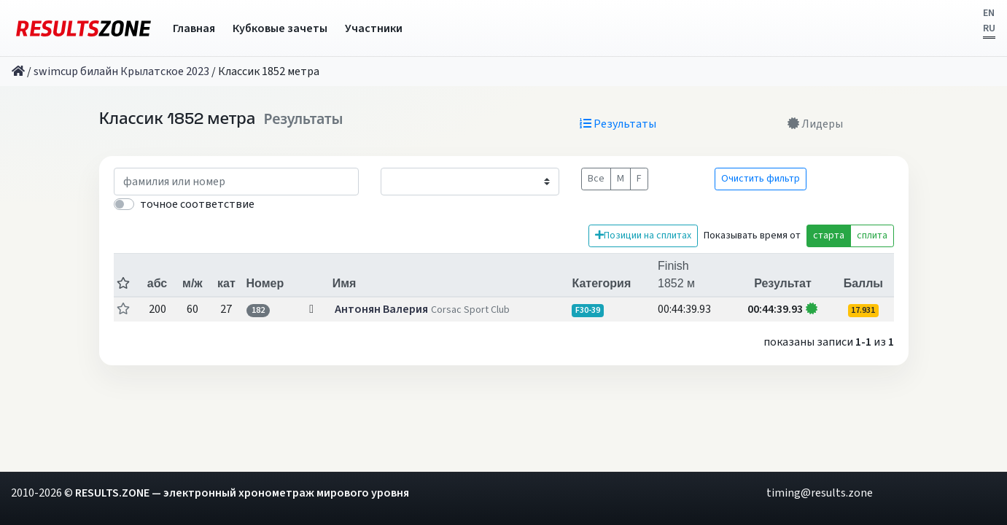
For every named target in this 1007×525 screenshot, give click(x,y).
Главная (194, 28)
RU (989, 28)
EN (989, 13)
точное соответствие (197, 204)
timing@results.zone (819, 493)
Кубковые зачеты (280, 28)
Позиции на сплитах (643, 235)
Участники (374, 28)
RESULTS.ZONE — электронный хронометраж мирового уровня (242, 493)
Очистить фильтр (760, 178)
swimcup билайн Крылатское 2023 (121, 71)
